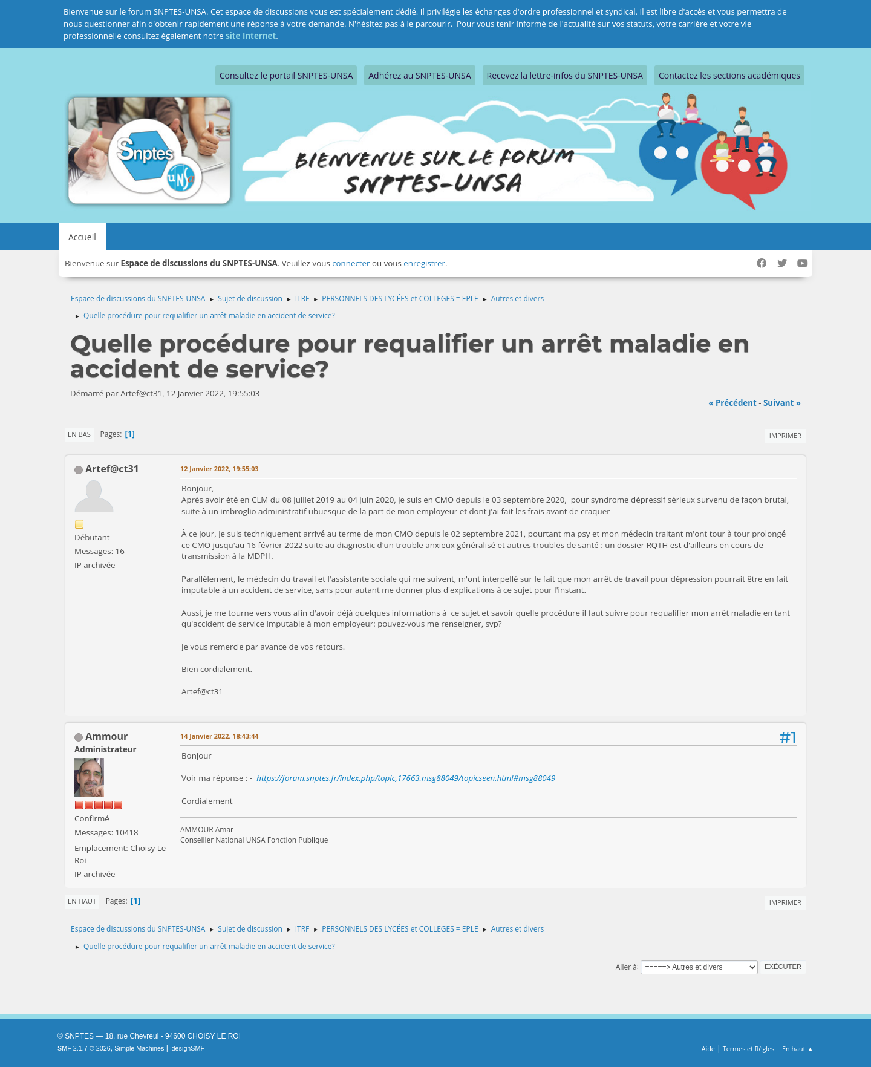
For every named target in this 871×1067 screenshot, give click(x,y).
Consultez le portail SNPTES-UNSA (286, 75)
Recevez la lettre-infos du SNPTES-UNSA (565, 75)
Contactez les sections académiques (729, 75)
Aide (708, 1048)
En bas (79, 434)
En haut (82, 900)
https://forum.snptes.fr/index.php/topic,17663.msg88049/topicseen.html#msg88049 (405, 777)
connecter (351, 263)
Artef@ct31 (112, 468)
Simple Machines (139, 1048)
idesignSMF (187, 1048)
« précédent (732, 402)
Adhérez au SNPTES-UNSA (419, 75)
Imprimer (785, 435)
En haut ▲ (798, 1048)
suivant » (782, 402)
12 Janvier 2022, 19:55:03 (219, 468)
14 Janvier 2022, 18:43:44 (219, 735)
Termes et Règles (749, 1048)
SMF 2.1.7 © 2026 (84, 1048)
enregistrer (424, 263)
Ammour (106, 736)
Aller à (626, 966)
